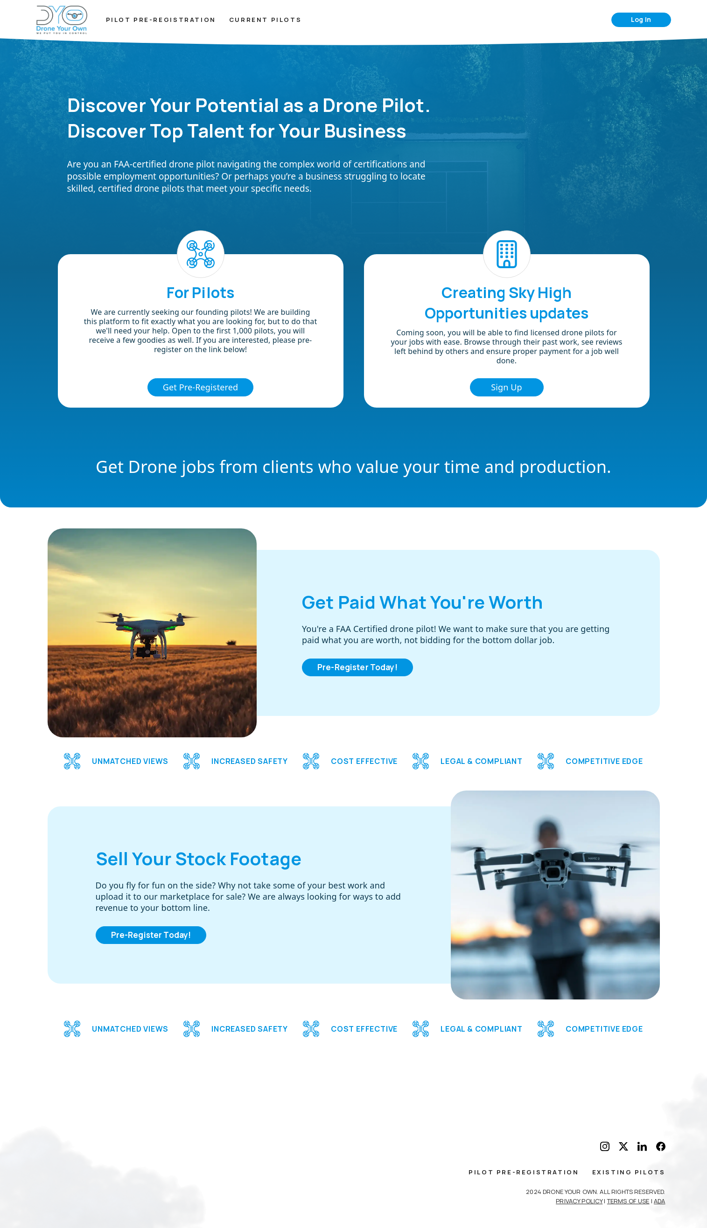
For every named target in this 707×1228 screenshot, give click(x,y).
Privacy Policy (579, 1201)
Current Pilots (265, 19)
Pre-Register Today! (357, 667)
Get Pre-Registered (200, 387)
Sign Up (506, 387)
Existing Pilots (628, 1172)
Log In (641, 19)
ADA (659, 1201)
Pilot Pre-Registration (161, 19)
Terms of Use (628, 1201)
